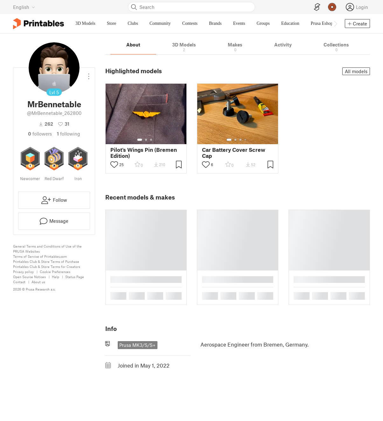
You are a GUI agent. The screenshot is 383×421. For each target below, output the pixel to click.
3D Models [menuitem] (85, 23)
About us (38, 282)
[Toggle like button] (114, 164)
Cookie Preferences (55, 272)
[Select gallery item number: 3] (151, 139)
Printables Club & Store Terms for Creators (46, 266)
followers (40, 134)
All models (356, 71)
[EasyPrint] (317, 7)
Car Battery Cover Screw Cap (233, 153)
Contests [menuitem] (190, 23)
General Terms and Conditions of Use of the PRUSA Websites (47, 248)
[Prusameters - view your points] (332, 7)
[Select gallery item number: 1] (139, 139)
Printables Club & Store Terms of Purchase (46, 261)
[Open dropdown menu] (88, 73)
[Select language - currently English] (24, 7)
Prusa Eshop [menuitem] (322, 23)
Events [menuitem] (239, 23)
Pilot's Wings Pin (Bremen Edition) (143, 153)
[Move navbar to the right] (335, 23)
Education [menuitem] (290, 23)
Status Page (74, 277)
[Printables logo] (38, 23)
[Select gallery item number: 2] (146, 139)
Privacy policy (23, 272)
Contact (19, 282)
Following (68, 134)
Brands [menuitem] (215, 23)
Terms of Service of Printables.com (40, 256)
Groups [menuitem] (263, 23)
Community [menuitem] (160, 23)
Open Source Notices (29, 277)
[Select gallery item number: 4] (245, 139)
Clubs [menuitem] (133, 23)
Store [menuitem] (111, 23)
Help (55, 277)
